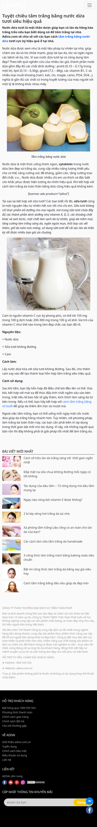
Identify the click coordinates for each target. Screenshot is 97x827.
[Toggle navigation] (89, 5)
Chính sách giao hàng (15, 717)
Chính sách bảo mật (14, 751)
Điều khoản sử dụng (14, 755)
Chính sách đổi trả (13, 721)
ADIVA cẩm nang (12, 776)
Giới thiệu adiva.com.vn (16, 742)
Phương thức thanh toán (17, 712)
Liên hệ (6, 760)
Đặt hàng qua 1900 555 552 (19, 708)
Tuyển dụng (9, 746)
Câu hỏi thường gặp (14, 725)
